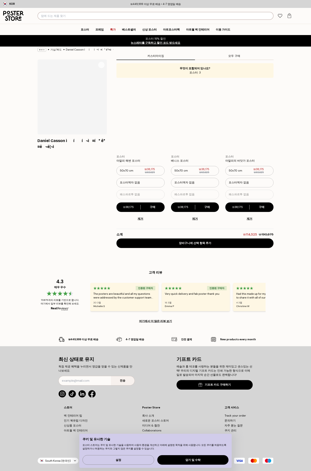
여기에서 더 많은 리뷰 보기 (155, 321)
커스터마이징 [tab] (155, 56)
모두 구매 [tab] (234, 56)
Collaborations (151, 430)
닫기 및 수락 (193, 460)
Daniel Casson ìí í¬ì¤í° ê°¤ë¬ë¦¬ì (89, 49)
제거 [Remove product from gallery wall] (140, 218)
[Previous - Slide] (85, 297)
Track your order (235, 415)
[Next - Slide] (270, 297)
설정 (118, 460)
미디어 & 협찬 (151, 425)
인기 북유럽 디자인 (76, 420)
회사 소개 (148, 415)
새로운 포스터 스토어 (155, 420)
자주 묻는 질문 (234, 425)
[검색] (270, 16)
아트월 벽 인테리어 (76, 430)
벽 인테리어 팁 (73, 415)
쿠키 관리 (230, 430)
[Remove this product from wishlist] (163, 161)
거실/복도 (56, 49)
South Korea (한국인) (58, 460)
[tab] (280, 16)
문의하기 (230, 420)
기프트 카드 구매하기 (214, 385)
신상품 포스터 (72, 425)
